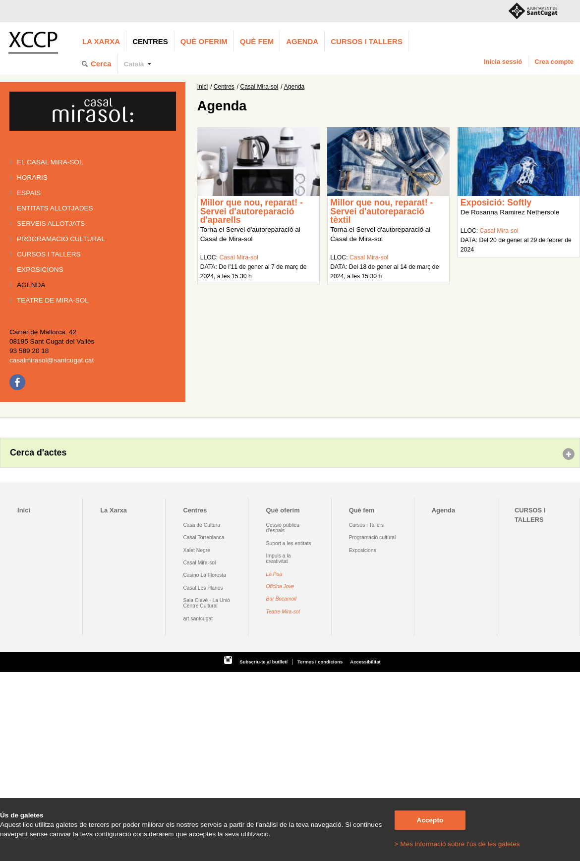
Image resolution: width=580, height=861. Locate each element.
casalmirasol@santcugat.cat (51, 360)
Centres (150, 41)
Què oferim (204, 41)
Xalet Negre (196, 550)
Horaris (32, 177)
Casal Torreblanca (203, 537)
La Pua (274, 574)
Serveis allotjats (51, 223)
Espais (29, 193)
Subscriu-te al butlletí (263, 661)
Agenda (302, 41)
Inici (202, 86)
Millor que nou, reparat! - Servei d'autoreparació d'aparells (251, 211)
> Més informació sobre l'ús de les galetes (457, 844)
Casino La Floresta (204, 575)
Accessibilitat (365, 661)
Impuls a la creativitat (278, 558)
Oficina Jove (280, 586)
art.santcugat (198, 618)
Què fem (257, 41)
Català (134, 64)
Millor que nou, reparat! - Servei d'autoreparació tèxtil (381, 211)
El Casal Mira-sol (50, 162)
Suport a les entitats (288, 543)
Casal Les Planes (203, 588)
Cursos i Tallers (366, 525)
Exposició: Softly (496, 202)
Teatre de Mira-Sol (53, 300)
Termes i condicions (320, 661)
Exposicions (40, 269)
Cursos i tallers (49, 254)
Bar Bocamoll (281, 599)
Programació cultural (61, 239)
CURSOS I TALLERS (367, 41)
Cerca (101, 63)
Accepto (430, 820)
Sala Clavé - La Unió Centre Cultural (206, 603)
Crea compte (554, 61)
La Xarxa (101, 41)
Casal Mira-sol (259, 86)
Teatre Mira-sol (283, 611)
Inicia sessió (503, 61)
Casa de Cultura (201, 525)
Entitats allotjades (55, 208)
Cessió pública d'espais (282, 527)
